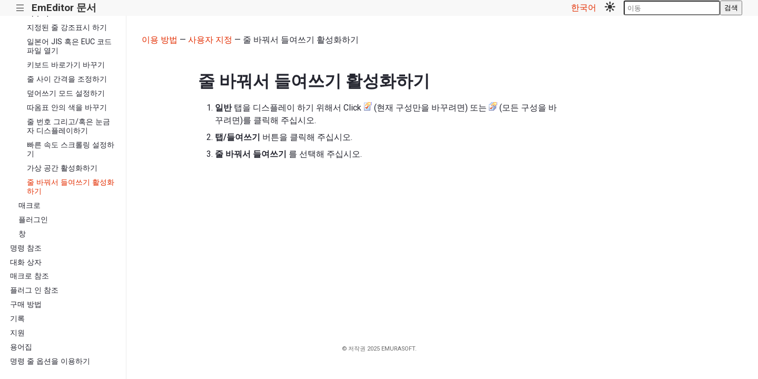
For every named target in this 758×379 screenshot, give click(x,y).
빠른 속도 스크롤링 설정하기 (70, 149)
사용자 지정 (210, 40)
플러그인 (33, 219)
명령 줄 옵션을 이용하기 (50, 361)
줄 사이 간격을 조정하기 (67, 79)
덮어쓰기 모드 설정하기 (66, 93)
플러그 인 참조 (34, 290)
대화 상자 (26, 262)
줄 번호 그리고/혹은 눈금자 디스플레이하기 (68, 126)
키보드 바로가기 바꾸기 (66, 65)
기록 (17, 318)
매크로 (29, 205)
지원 (17, 332)
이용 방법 (160, 40)
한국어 (583, 8)
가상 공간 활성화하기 (62, 168)
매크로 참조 (29, 276)
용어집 (21, 347)
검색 (731, 8)
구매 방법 (26, 304)
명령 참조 (26, 248)
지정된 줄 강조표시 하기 (67, 27)
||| (20, 8)
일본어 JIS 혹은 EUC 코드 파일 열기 (69, 46)
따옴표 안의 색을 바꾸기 (67, 107)
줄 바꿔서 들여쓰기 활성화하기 (70, 187)
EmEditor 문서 (64, 8)
